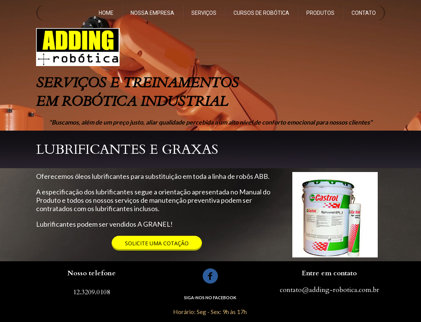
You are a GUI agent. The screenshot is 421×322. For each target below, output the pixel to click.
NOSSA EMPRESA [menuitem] (152, 13)
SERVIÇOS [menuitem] (203, 13)
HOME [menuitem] (106, 13)
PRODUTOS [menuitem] (320, 13)
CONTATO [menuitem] (364, 13)
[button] (157, 243)
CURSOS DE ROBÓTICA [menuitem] (261, 13)
